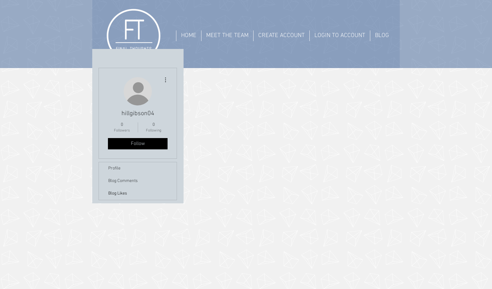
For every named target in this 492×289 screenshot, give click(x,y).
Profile (114, 168)
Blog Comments (123, 181)
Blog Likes (117, 193)
